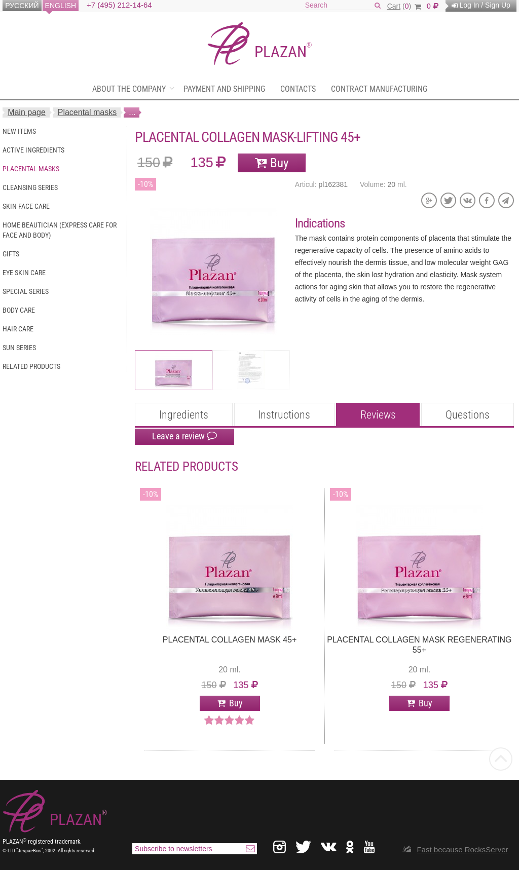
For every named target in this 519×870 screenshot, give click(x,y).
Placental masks (87, 112)
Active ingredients (33, 150)
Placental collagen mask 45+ (230, 639)
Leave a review (184, 436)
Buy (279, 163)
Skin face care (26, 206)
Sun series (19, 348)
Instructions (284, 414)
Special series (26, 291)
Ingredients (183, 414)
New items (19, 131)
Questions (468, 414)
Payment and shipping (224, 89)
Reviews (378, 414)
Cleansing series (30, 187)
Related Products (31, 366)
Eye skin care (24, 273)
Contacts (298, 89)
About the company (129, 89)
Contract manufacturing (379, 89)
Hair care (18, 329)
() (404, 6)
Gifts (11, 254)
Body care (19, 310)
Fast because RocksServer (462, 849)
